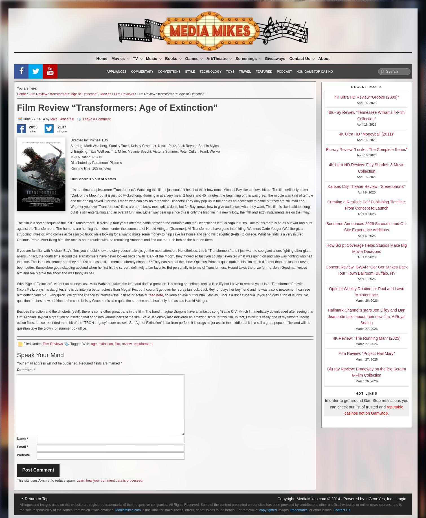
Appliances (117, 71)
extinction (105, 344)
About (324, 58)
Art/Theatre (220, 58)
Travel (245, 71)
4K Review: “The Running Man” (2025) (367, 338)
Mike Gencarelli (62, 119)
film (117, 344)
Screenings (249, 58)
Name (22, 439)
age (94, 344)
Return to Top (37, 499)
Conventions (169, 71)
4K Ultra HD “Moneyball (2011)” (366, 134)
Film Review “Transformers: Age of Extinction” (63, 94)
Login (401, 499)
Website (23, 455)
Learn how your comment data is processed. (109, 481)
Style (190, 71)
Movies (120, 58)
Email (22, 447)
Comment (26, 370)
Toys (230, 71)
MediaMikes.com (311, 499)
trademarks (299, 510)
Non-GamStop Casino (315, 71)
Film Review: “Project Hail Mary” (367, 353)
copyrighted (268, 510)
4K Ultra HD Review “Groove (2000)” (367, 97)
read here (155, 295)
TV (138, 58)
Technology (211, 71)
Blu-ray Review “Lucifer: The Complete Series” (366, 149)
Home (101, 58)
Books (174, 58)
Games (194, 58)
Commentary (142, 71)
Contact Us (302, 58)
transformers (142, 344)
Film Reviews (124, 94)
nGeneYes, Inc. (379, 499)
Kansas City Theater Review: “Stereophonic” (367, 186)
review (126, 344)
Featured (264, 71)
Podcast (284, 71)
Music (154, 58)
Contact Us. (342, 510)
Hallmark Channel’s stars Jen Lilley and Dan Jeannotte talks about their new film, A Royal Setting (366, 316)
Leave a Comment (97, 119)
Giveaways (275, 58)
